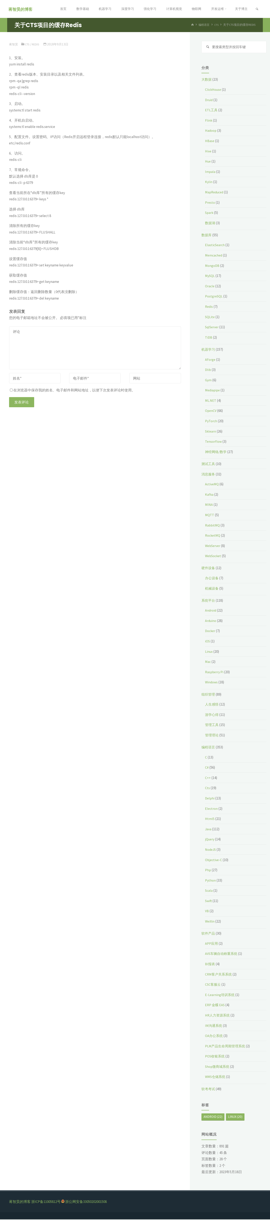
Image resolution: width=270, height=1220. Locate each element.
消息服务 (208, 474)
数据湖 (210, 223)
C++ (208, 778)
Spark (209, 213)
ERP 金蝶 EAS (215, 1005)
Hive (208, 151)
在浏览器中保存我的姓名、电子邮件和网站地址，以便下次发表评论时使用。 (72, 390)
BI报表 (210, 964)
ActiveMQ (212, 484)
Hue (208, 162)
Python (210, 881)
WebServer (213, 546)
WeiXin (210, 922)
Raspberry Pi (214, 672)
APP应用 (211, 944)
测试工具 (208, 464)
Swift (209, 901)
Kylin (209, 182)
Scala (209, 891)
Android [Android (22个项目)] (213, 1117)
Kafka (209, 495)
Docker (210, 631)
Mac (208, 662)
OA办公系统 (214, 1036)
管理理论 (212, 735)
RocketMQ (213, 536)
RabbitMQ (212, 525)
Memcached (214, 256)
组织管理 (208, 694)
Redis (37, 44)
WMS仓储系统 (216, 1077)
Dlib (208, 370)
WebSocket (214, 556)
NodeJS (211, 850)
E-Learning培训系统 (220, 995)
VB (207, 911)
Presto (210, 203)
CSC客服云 (213, 985)
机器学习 (208, 350)
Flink (209, 121)
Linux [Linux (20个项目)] (235, 1117)
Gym (208, 380)
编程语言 (208, 747)
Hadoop (211, 131)
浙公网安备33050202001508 (86, 1202)
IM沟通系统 (214, 1026)
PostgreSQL (214, 296)
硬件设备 (208, 568)
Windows (212, 682)
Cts (28, 44)
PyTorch (211, 421)
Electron (211, 809)
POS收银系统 (215, 1056)
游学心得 (212, 715)
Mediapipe (213, 390)
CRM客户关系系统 (219, 974)
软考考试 (208, 1089)
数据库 (206, 235)
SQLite (210, 317)
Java (208, 829)
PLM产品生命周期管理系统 (226, 1046)
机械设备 (212, 588)
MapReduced (215, 192)
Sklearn (211, 432)
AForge (210, 360)
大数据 (206, 80)
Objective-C (214, 860)
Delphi (210, 799)
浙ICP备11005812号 (46, 1202)
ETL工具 (211, 110)
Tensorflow (213, 442)
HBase (210, 141)
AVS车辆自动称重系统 (222, 954)
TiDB (208, 338)
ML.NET (211, 401)
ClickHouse (213, 90)
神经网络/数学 (216, 452)
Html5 (210, 819)
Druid (209, 100)
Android (211, 611)
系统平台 (208, 601)
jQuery (210, 839)
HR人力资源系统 (218, 1016)
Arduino (211, 621)
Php (208, 870)
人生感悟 (212, 705)
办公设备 (212, 578)
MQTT (209, 515)
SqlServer (212, 327)
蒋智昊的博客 (21, 9)
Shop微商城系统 (218, 1067)
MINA (209, 505)
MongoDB (212, 266)
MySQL (210, 276)
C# (207, 768)
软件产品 (208, 934)
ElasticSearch (215, 245)
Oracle (210, 286)
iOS (207, 641)
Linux (209, 652)
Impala (210, 172)
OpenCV (211, 411)
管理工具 (212, 725)
